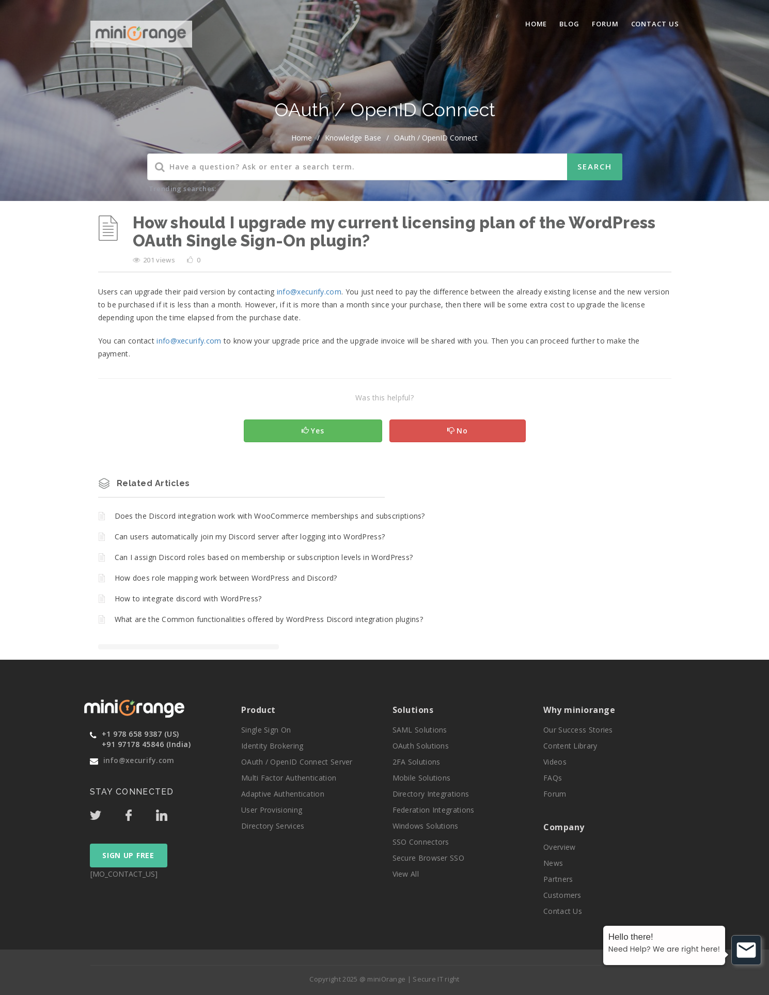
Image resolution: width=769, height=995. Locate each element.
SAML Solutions (420, 730)
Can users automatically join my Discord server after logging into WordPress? (250, 536)
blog (569, 23)
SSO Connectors (421, 842)
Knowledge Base (353, 138)
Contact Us (655, 23)
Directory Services (272, 826)
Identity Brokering (272, 746)
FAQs (552, 778)
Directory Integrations (431, 794)
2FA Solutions (417, 762)
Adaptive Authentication (282, 794)
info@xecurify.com (139, 760)
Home (536, 23)
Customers (562, 895)
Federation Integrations (434, 810)
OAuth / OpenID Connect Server (297, 762)
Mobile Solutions (422, 778)
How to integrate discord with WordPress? (188, 598)
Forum (605, 23)
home (301, 138)
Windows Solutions (426, 826)
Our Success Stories (578, 730)
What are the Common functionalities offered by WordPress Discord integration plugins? (269, 619)
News (553, 863)
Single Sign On (266, 730)
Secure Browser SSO (428, 858)
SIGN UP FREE (128, 855)
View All (406, 874)
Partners (558, 879)
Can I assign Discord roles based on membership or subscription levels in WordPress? (264, 557)
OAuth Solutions (421, 746)
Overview (559, 847)
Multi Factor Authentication (288, 778)
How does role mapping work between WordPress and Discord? (226, 578)
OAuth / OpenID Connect (436, 138)
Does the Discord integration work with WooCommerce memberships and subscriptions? (270, 516)
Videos (555, 762)
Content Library (570, 746)
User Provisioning (271, 810)
